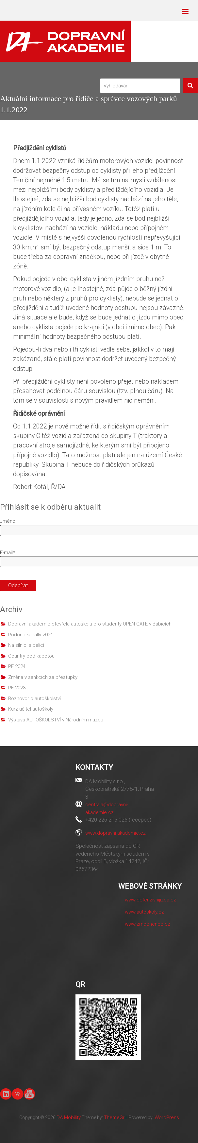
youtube (29, 1093)
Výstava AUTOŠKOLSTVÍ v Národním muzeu (55, 720)
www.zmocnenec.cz (147, 924)
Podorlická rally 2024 (30, 635)
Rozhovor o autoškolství (34, 698)
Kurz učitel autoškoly (30, 709)
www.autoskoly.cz (144, 912)
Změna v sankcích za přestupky (42, 677)
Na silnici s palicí (26, 645)
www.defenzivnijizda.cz (150, 900)
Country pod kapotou (31, 656)
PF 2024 (16, 666)
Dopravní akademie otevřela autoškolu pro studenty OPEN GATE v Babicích (90, 624)
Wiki (18, 1094)
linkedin (6, 1094)
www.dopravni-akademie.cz (115, 833)
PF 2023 (16, 688)
